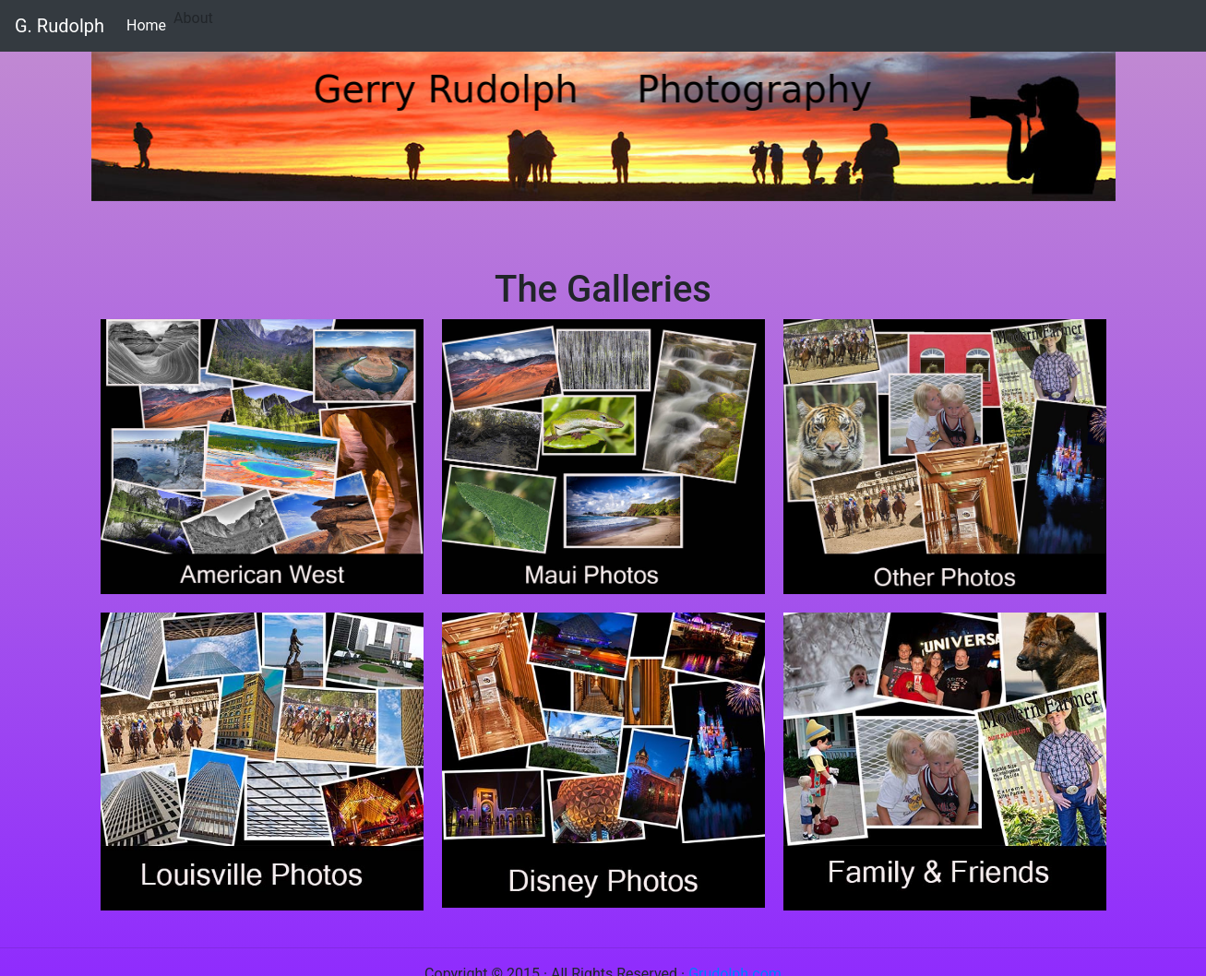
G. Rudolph (59, 26)
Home (149, 24)
